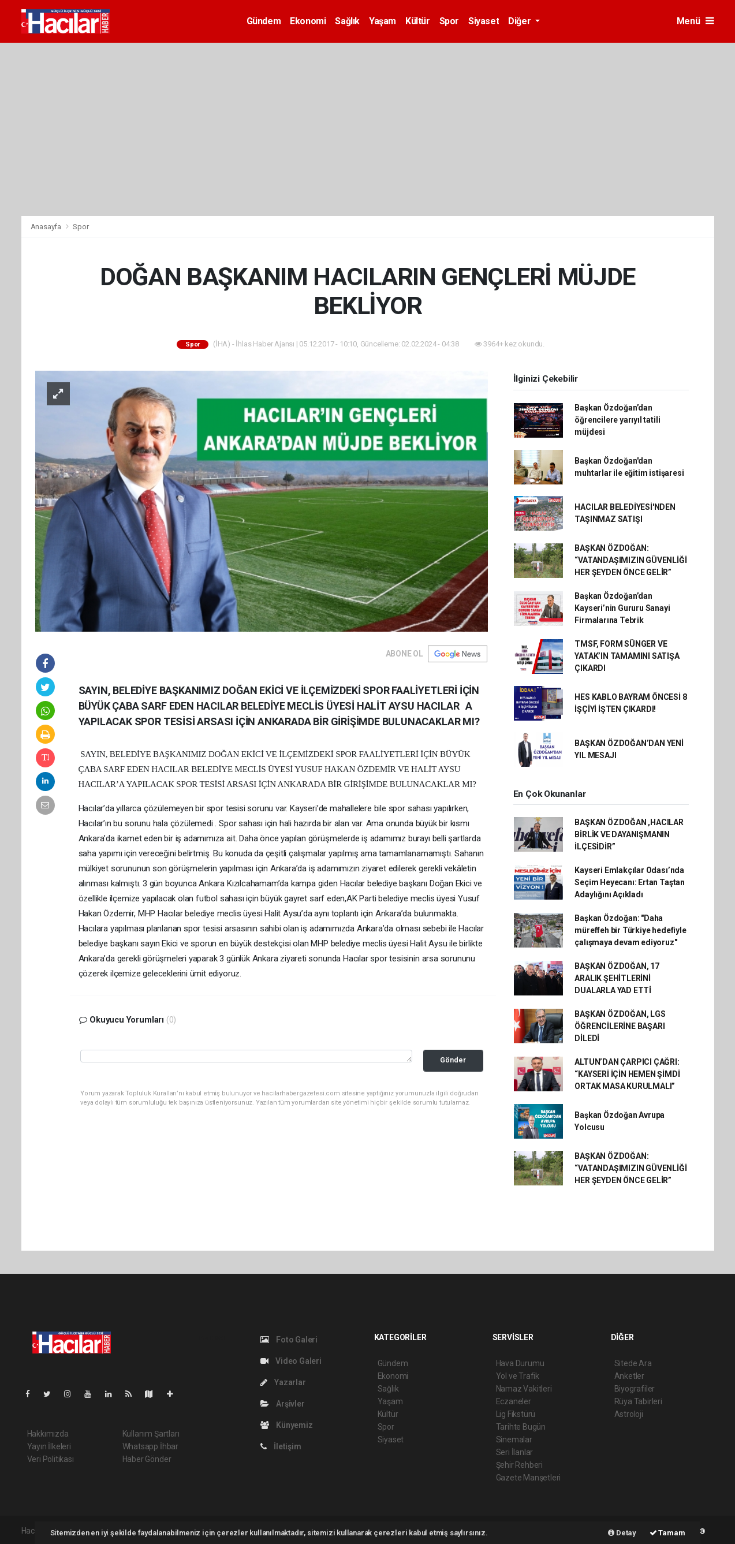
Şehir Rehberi (519, 1465)
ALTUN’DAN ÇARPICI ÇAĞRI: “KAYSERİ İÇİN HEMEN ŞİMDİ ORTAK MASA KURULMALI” (627, 1074)
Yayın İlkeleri (49, 1446)
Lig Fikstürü (516, 1414)
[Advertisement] (367, 129)
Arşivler (282, 1403)
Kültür (417, 21)
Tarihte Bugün (521, 1426)
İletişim (280, 1446)
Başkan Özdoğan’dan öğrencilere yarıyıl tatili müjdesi (617, 420)
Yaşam (382, 21)
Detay (622, 1532)
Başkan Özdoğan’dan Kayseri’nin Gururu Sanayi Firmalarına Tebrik (622, 608)
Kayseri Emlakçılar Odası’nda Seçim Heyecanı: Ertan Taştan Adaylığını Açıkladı (629, 882)
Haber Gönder (146, 1459)
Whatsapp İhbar (150, 1446)
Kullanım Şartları (151, 1433)
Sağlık (347, 21)
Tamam (667, 1532)
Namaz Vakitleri (524, 1388)
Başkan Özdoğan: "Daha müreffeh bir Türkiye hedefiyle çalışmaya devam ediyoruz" (630, 930)
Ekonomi (308, 21)
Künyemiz (286, 1425)
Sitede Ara (633, 1363)
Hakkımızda (48, 1433)
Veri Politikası (50, 1459)
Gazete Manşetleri (528, 1477)
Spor (449, 21)
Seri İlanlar (514, 1452)
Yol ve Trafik (518, 1376)
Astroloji (628, 1414)
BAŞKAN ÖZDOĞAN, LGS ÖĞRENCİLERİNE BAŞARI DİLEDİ (619, 1026)
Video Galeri (291, 1361)
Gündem (264, 21)
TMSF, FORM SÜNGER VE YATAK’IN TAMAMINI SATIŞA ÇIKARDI (626, 656)
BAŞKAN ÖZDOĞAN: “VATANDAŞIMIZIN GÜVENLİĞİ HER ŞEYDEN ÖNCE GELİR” (630, 560)
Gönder (453, 1060)
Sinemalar (514, 1439)
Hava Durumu (520, 1363)
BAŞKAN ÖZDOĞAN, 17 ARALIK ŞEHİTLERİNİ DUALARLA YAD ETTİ (616, 978)
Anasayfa (47, 226)
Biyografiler (634, 1388)
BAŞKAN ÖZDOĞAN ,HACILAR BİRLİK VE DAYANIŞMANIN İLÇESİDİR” (629, 834)
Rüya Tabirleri (638, 1401)
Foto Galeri (289, 1339)
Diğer (520, 21)
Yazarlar (283, 1382)
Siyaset (483, 21)
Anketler (629, 1376)
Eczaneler (513, 1401)
